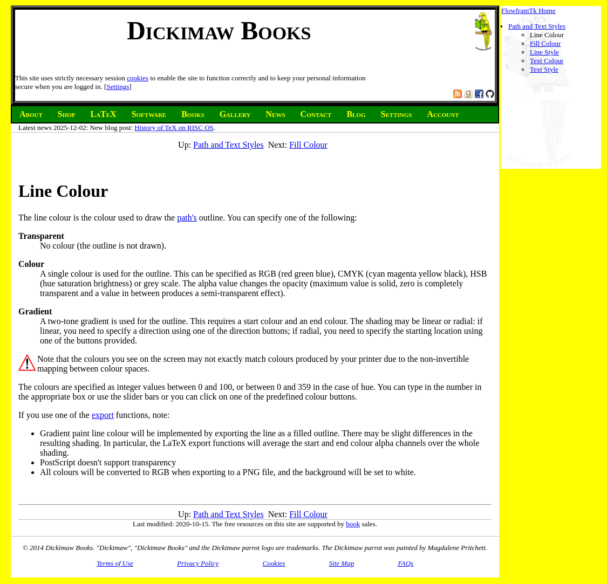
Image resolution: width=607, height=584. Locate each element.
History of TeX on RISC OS (174, 127)
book (353, 524)
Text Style (544, 69)
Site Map (341, 563)
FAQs (405, 563)
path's (187, 217)
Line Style (544, 52)
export (103, 415)
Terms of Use (115, 563)
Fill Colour (545, 43)
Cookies (273, 563)
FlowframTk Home (528, 10)
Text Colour (546, 61)
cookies (137, 78)
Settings (117, 87)
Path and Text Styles (536, 26)
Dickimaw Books (219, 30)
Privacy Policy (198, 563)
